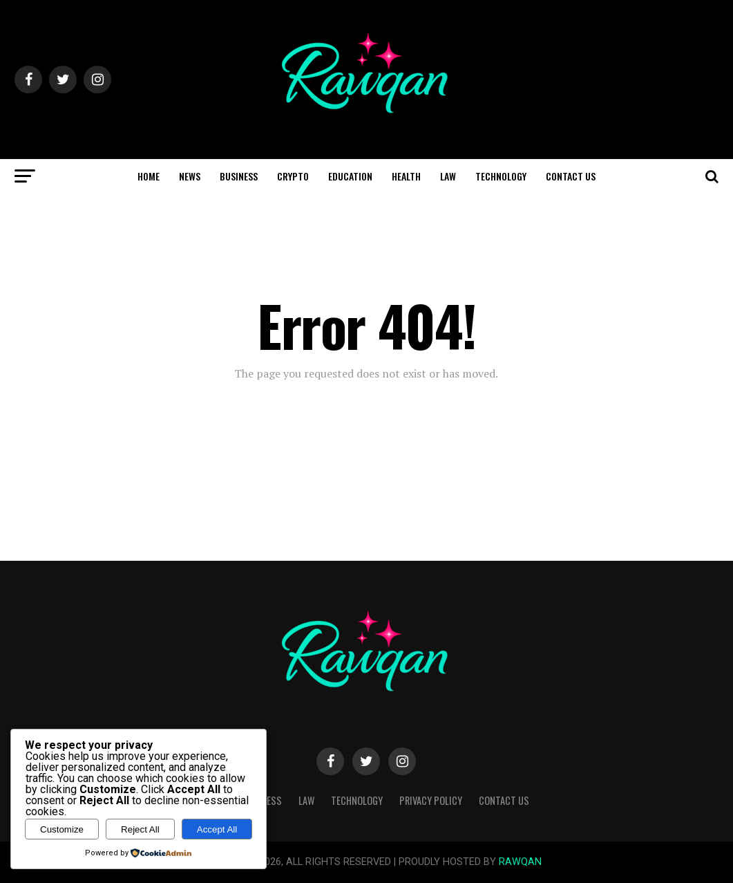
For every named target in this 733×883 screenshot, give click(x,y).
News (189, 176)
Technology (500, 176)
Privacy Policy (430, 800)
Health (406, 176)
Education (350, 176)
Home (148, 176)
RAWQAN (520, 862)
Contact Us (571, 176)
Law (448, 176)
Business (239, 176)
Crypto (293, 176)
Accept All (217, 829)
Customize (62, 829)
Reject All (140, 829)
